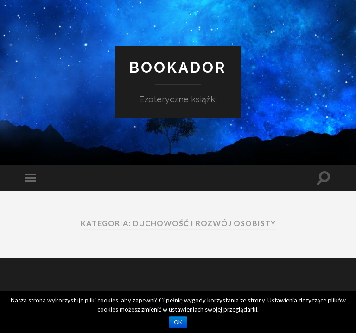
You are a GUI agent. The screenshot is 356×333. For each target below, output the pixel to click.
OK (178, 322)
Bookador (178, 67)
